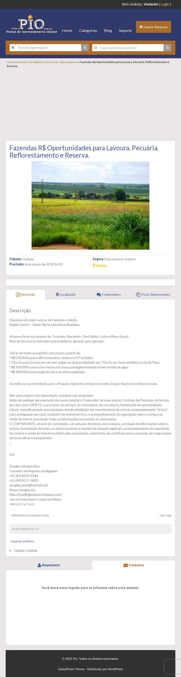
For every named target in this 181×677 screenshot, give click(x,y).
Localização (66, 294)
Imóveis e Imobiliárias (31, 62)
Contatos (133, 565)
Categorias (88, 30)
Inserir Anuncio (154, 27)
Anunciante (49, 565)
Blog (108, 30)
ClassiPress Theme (71, 669)
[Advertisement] (93, 103)
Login (165, 4)
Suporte (125, 30)
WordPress (115, 669)
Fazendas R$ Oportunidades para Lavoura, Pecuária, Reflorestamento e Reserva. (84, 151)
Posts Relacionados (153, 294)
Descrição (25, 294)
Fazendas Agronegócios (62, 62)
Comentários (109, 294)
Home (67, 30)
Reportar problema (23, 541)
